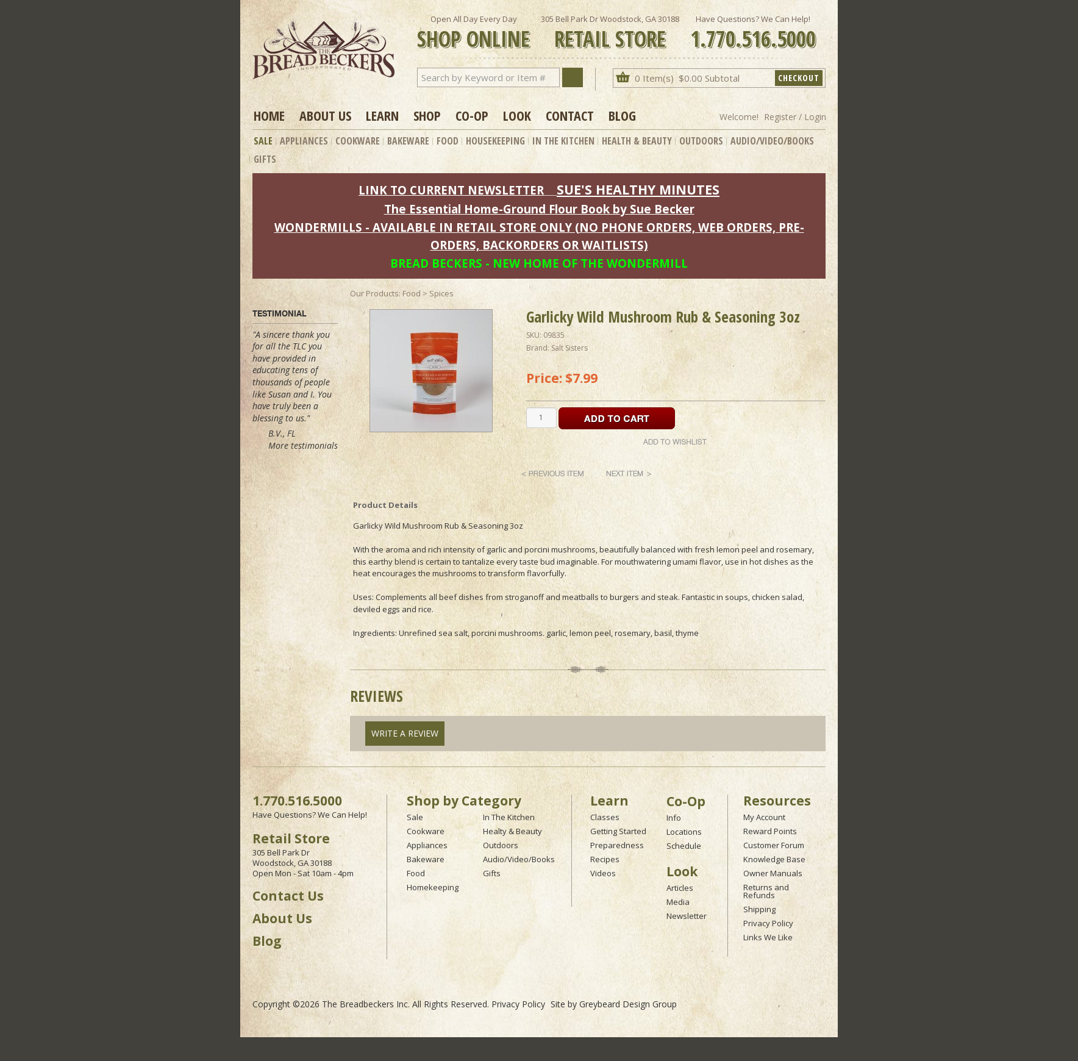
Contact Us (288, 895)
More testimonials (303, 445)
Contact (570, 115)
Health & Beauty (637, 141)
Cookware (357, 141)
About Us (325, 115)
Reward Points (770, 831)
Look (517, 115)
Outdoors (701, 141)
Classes (604, 817)
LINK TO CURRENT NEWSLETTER (451, 190)
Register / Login (795, 117)
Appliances (304, 141)
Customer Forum (773, 845)
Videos (603, 873)
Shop (427, 115)
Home (269, 115)
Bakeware (408, 141)
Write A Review (404, 733)
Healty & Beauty (512, 831)
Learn (382, 115)
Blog (622, 115)
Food (448, 141)
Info (673, 817)
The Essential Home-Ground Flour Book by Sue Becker (539, 208)
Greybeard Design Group (628, 1004)
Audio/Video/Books (772, 141)
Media (678, 901)
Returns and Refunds (766, 891)
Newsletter (686, 915)
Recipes (604, 859)
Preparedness (617, 845)
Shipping (759, 909)
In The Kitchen (563, 141)
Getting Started (618, 831)
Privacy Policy (768, 923)
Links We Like (768, 937)
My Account (764, 817)
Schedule (683, 845)
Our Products (374, 293)
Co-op (471, 115)
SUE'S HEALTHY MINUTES (638, 189)
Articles (679, 887)
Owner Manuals (772, 873)
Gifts (265, 159)
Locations (684, 831)
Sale (263, 141)
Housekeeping (495, 141)
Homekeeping (433, 887)
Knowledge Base (774, 859)
